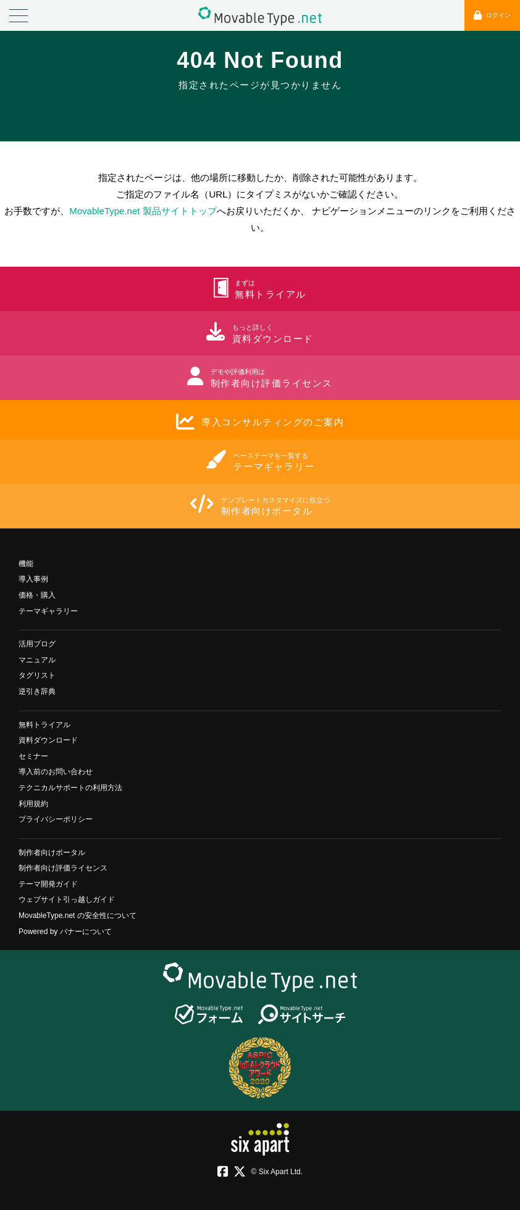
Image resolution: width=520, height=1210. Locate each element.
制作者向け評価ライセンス (63, 868)
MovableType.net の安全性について (77, 915)
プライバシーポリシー (56, 819)
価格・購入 (37, 595)
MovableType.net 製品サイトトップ (142, 211)
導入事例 (33, 579)
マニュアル (37, 660)
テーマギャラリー (48, 611)
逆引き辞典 (37, 691)
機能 (26, 563)
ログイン (492, 15)
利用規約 (33, 803)
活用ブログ (37, 644)
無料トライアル (44, 724)
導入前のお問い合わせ (56, 771)
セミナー (33, 756)
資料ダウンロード (48, 740)
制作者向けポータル (52, 852)
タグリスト (37, 675)
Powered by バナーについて (65, 931)
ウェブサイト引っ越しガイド (67, 899)
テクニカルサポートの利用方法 (70, 787)
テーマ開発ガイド (48, 884)
